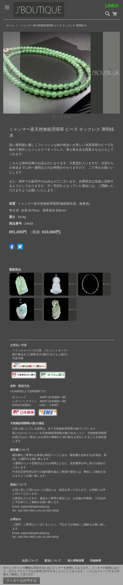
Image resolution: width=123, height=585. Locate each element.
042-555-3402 (26, 510)
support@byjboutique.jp (34, 506)
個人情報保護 (75, 560)
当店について (30, 560)
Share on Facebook (12, 246)
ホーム (10, 25)
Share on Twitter (20, 246)
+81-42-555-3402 (47, 510)
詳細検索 (95, 560)
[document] (61, 575)
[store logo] (45, 9)
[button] (11, 73)
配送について (53, 560)
